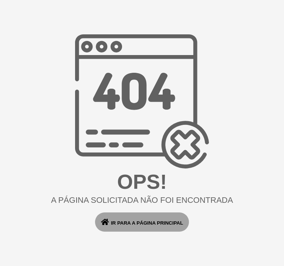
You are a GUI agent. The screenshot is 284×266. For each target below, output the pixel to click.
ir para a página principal (142, 222)
